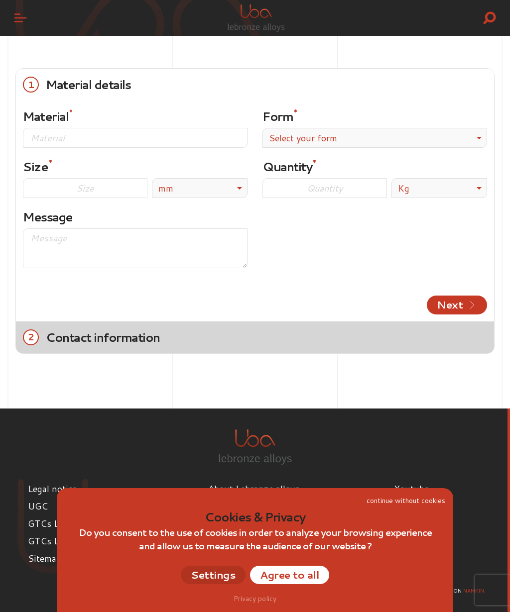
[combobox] (374, 138)
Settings (213, 574)
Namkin (473, 590)
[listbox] (200, 188)
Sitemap (44, 558)
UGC (38, 506)
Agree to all (289, 574)
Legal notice (52, 488)
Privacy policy (255, 599)
